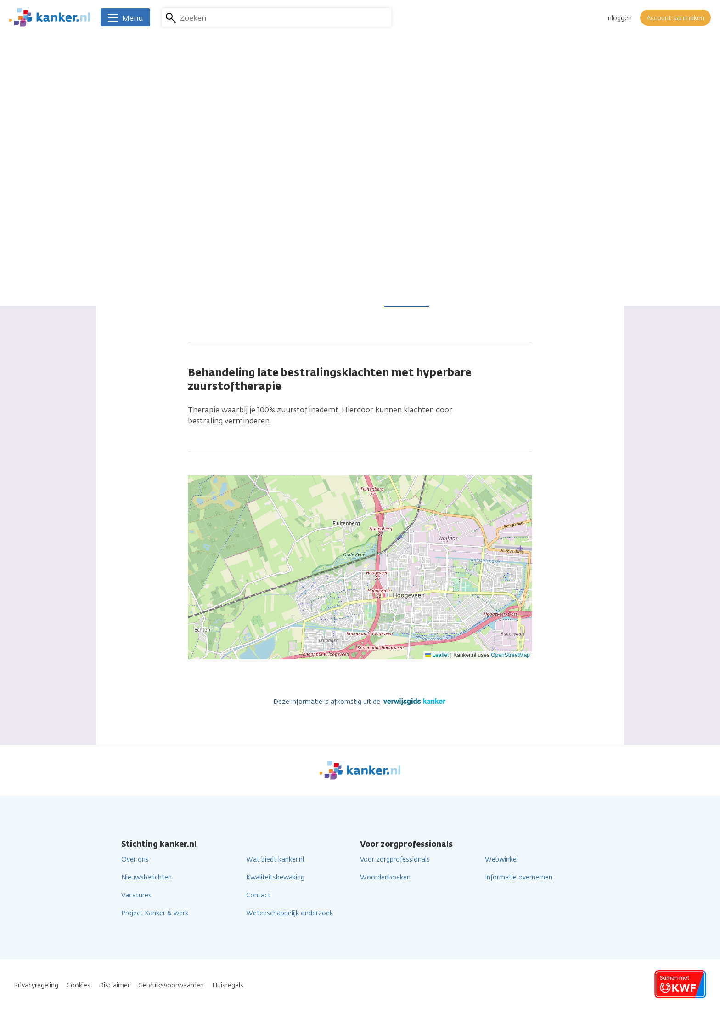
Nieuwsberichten (146, 877)
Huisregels (227, 985)
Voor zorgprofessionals (395, 859)
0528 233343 (322, 175)
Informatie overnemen (518, 877)
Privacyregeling (36, 985)
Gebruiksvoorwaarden (171, 985)
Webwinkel (501, 859)
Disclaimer (114, 985)
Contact (258, 895)
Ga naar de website (335, 206)
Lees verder (406, 300)
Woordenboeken (385, 877)
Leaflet (437, 655)
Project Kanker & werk (154, 913)
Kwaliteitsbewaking (275, 877)
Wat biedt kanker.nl (275, 859)
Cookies (78, 985)
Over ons (135, 859)
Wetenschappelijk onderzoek (289, 913)
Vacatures (136, 895)
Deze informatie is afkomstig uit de (360, 701)
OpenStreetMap (510, 655)
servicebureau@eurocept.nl (349, 190)
